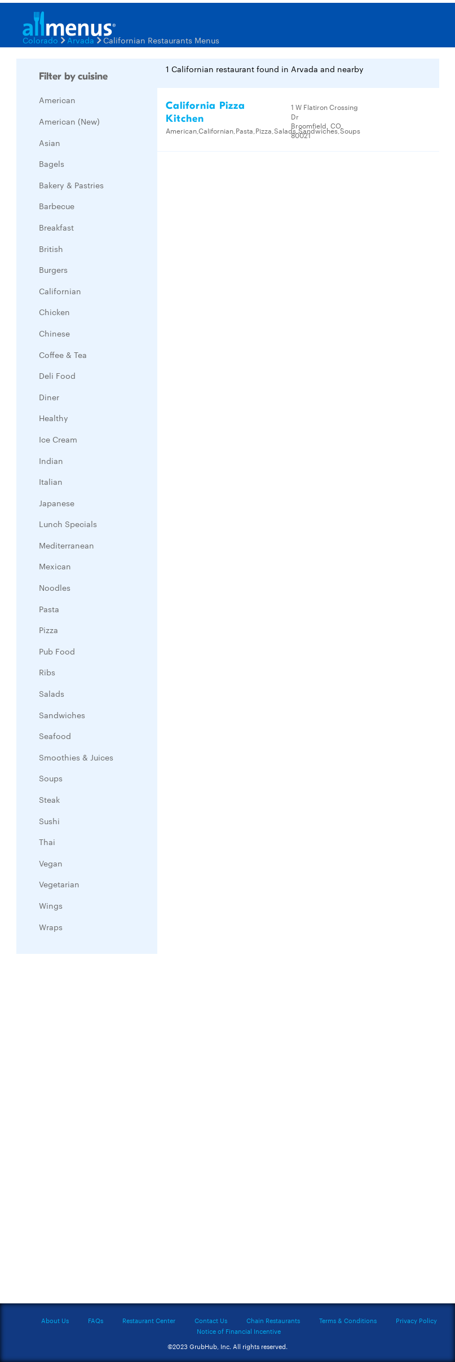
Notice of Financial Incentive (239, 1331)
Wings (51, 905)
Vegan (51, 863)
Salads (51, 693)
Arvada (80, 40)
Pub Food (57, 651)
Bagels (51, 163)
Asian (49, 142)
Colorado (40, 40)
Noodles (54, 587)
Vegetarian (59, 884)
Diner (49, 397)
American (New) (69, 121)
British (51, 248)
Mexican (55, 566)
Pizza (48, 629)
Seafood (55, 735)
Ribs (47, 672)
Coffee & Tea (63, 354)
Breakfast (56, 227)
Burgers (53, 269)
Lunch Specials (68, 523)
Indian (51, 460)
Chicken (54, 311)
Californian (60, 291)
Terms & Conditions (348, 1320)
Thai (47, 841)
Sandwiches (62, 714)
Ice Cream (58, 439)
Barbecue (56, 205)
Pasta (49, 608)
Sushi (49, 820)
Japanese (56, 502)
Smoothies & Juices (76, 757)
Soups (51, 778)
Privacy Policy (416, 1320)
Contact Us (211, 1320)
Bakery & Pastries (71, 185)
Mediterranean (66, 545)
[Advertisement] (100, 1131)
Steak (49, 799)
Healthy (53, 417)
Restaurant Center (148, 1320)
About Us (55, 1320)
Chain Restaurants (273, 1320)
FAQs (95, 1320)
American (57, 99)
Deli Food (57, 375)
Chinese (54, 333)
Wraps (51, 926)
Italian (51, 481)
